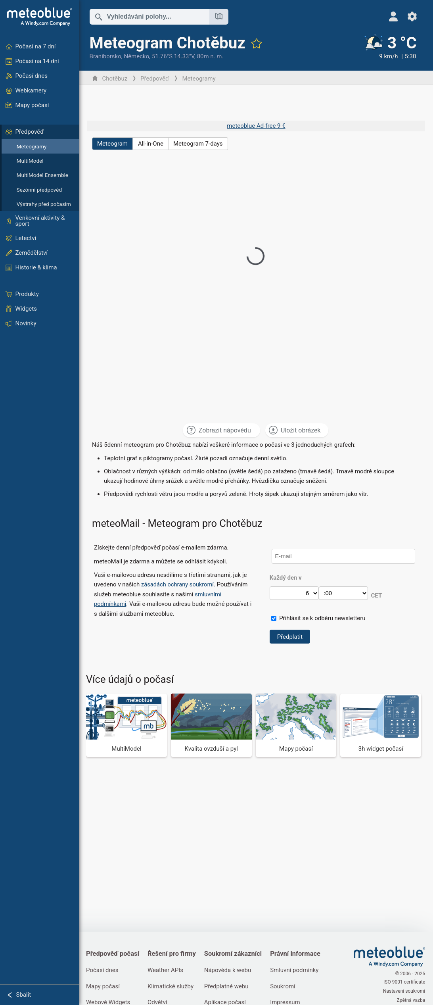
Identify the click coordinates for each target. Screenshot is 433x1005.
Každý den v (286, 577)
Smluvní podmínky (297, 970)
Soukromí (286, 986)
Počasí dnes (103, 970)
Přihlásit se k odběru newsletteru (323, 618)
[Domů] (39, 16)
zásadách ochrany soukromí (179, 584)
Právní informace (298, 953)
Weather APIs (167, 970)
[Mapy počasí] (296, 725)
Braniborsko (107, 56)
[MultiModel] (127, 725)
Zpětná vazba (411, 999)
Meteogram (113, 143)
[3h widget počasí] (381, 725)
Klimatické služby (172, 986)
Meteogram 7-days (199, 143)
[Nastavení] (412, 16)
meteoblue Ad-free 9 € (256, 125)
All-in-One (152, 143)
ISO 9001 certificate (404, 982)
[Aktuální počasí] (389, 47)
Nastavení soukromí (404, 991)
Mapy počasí (104, 986)
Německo (137, 56)
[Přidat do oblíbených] (257, 43)
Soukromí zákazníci (235, 953)
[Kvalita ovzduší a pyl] (212, 725)
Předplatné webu (229, 986)
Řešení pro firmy (173, 953)
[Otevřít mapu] (220, 17)
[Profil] (393, 16)
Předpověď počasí (113, 953)
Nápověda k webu (230, 970)
